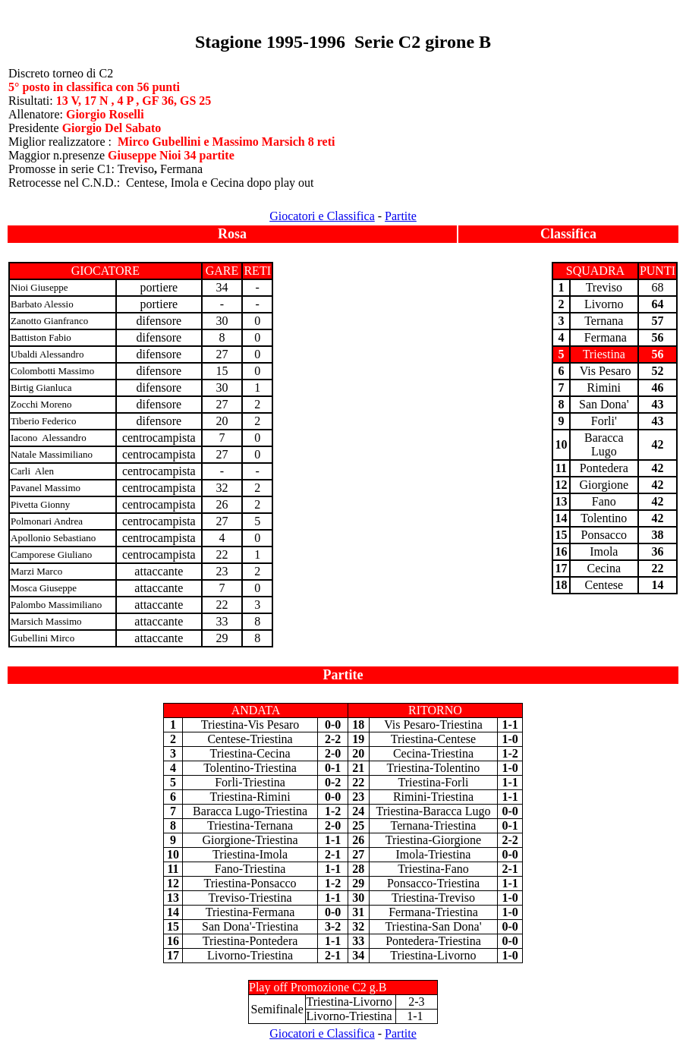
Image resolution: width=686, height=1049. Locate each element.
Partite (401, 215)
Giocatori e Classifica (322, 215)
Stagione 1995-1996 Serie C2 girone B (343, 42)
